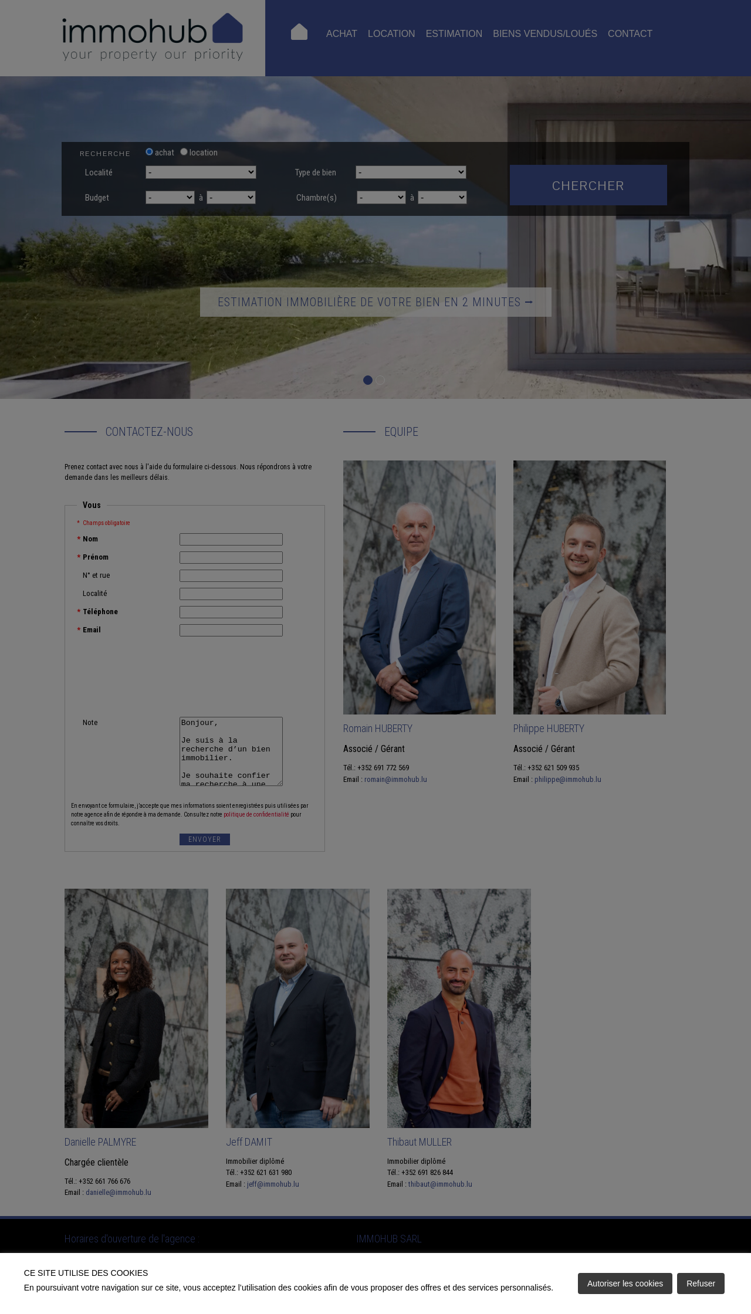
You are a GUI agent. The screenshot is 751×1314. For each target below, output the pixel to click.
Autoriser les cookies (625, 1283)
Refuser (700, 1283)
